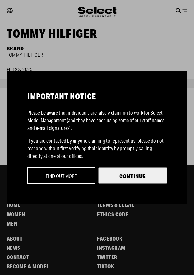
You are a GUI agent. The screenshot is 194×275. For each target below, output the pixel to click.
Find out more (61, 176)
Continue (132, 176)
